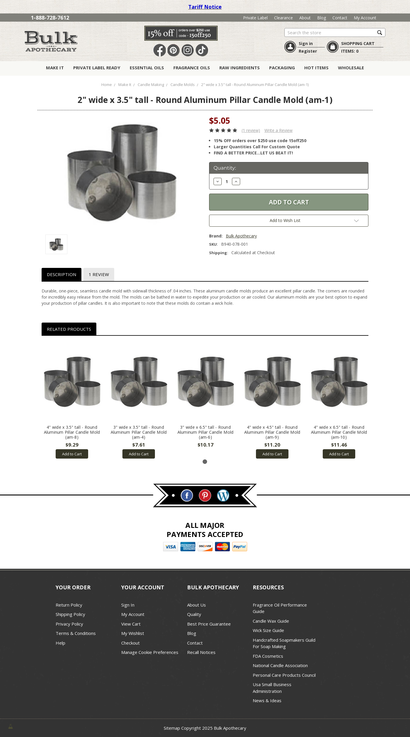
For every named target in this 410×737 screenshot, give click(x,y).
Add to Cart (72, 454)
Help (60, 643)
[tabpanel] (72, 400)
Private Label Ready (96, 67)
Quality (194, 614)
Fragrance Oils (191, 67)
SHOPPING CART (358, 43)
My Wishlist (132, 633)
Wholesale (351, 67)
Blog (321, 17)
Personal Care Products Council (284, 675)
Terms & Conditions (76, 633)
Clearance (283, 17)
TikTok (202, 50)
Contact (339, 17)
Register (308, 51)
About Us (196, 605)
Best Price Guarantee (209, 624)
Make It (55, 67)
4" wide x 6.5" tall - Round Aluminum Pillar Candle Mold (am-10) (339, 432)
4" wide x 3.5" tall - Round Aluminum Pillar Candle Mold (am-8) (72, 432)
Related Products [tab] (69, 329)
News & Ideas (267, 700)
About (305, 17)
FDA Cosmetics (268, 656)
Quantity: (224, 168)
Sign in (306, 43)
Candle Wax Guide (271, 621)
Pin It (174, 50)
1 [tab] (205, 461)
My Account (365, 17)
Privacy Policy (69, 624)
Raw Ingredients (239, 67)
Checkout (130, 643)
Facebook (159, 50)
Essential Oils (147, 67)
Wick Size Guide (268, 630)
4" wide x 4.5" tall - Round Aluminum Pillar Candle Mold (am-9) (272, 432)
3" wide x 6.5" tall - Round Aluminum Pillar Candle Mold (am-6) (205, 432)
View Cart (131, 624)
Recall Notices (201, 652)
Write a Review (278, 130)
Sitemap (172, 728)
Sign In (127, 605)
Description (61, 274)
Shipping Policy (70, 614)
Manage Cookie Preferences (149, 652)
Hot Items (316, 67)
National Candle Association (280, 665)
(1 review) (251, 130)
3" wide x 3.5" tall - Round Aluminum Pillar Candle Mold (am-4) (139, 432)
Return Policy (69, 605)
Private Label (255, 17)
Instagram (188, 50)
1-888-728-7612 (50, 17)
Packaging (282, 67)
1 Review (99, 274)
